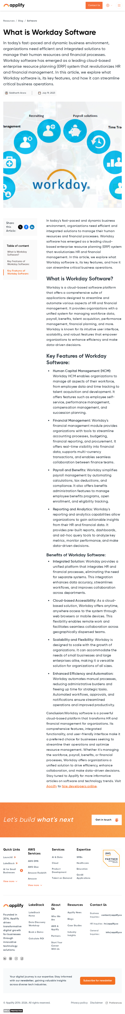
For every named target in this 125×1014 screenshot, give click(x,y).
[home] (14, 5)
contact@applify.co (111, 915)
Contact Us (94, 5)
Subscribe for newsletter (97, 980)
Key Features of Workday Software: (18, 263)
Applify (51, 786)
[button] (109, 5)
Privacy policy (79, 1003)
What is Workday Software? (17, 253)
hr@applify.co (111, 924)
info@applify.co (114, 932)
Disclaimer (96, 1003)
